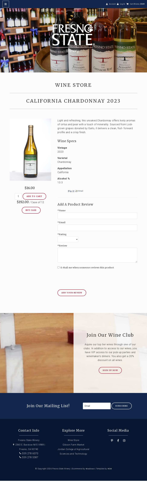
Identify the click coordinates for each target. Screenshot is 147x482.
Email (80, 192)
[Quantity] (18, 197)
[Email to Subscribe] (97, 407)
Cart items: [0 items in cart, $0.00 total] (137, 4)
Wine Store (73, 441)
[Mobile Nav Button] (5, 4)
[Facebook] (118, 442)
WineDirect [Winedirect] (90, 470)
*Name (62, 212)
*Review (62, 247)
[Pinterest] (112, 442)
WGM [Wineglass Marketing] (110, 470)
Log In (122, 4)
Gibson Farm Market (73, 446)
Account (112, 4)
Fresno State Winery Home (73, 39)
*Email (61, 223)
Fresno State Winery (28, 441)
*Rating (62, 235)
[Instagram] (124, 442)
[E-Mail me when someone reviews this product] (58, 269)
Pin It (71, 192)
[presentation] (80, 277)
